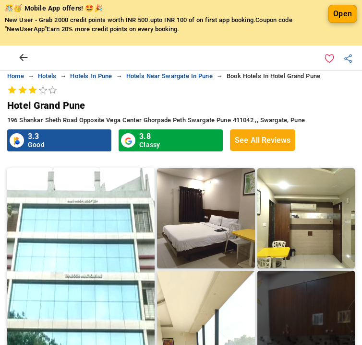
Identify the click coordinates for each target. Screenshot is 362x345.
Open (342, 13)
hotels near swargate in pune (169, 76)
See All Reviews (262, 140)
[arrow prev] (24, 58)
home (15, 76)
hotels (47, 76)
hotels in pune (91, 76)
